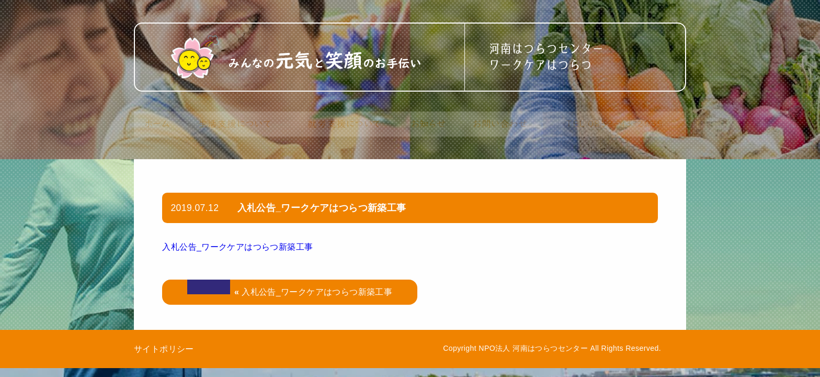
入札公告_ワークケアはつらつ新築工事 (237, 246)
